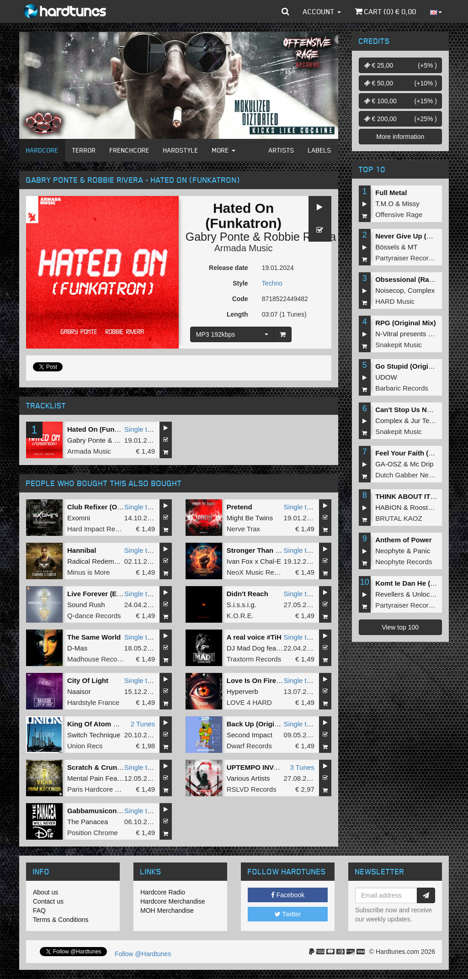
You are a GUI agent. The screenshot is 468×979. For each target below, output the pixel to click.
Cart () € (385, 11)
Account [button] (322, 11)
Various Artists (248, 778)
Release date (228, 267)
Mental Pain (85, 778)
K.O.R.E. (240, 615)
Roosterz (423, 507)
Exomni (78, 518)
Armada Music (243, 248)
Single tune (141, 429)
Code (240, 298)
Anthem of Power (403, 540)
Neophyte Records (403, 562)
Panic (422, 551)
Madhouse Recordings (101, 659)
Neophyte (389, 551)
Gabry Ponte (218, 236)
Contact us (48, 901)
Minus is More (88, 572)
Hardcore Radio (162, 892)
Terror (84, 150)
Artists (281, 150)
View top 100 (400, 627)
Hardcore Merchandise (172, 901)
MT (413, 247)
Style (240, 283)
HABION (388, 507)
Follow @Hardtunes (143, 954)
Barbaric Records (401, 388)
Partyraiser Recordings (410, 258)
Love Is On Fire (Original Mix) (274, 680)
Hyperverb (242, 691)
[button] (285, 11)
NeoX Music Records (259, 572)
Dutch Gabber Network (410, 475)
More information (400, 136)
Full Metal (391, 192)
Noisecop (389, 290)
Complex (421, 290)
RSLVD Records (252, 789)
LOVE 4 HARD (249, 702)
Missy (411, 203)
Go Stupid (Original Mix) (414, 366)
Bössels (387, 247)
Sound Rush (86, 605)
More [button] (223, 150)
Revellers (389, 594)
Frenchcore (129, 150)
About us (45, 892)
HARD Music (395, 301)
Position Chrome (92, 832)
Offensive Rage (398, 214)
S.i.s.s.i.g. (241, 605)
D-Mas (77, 648)
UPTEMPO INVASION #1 (266, 767)
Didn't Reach (247, 594)
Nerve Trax (243, 529)
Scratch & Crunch (96, 767)
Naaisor (79, 691)
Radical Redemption (98, 561)
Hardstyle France (93, 702)
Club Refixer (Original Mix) (110, 507)
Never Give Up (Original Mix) (421, 236)
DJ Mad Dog (246, 648)
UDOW (386, 377)
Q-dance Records (94, 615)
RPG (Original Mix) (405, 323)
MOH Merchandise (167, 910)
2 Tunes (143, 724)
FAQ (39, 910)
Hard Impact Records (99, 529)
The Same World (94, 637)
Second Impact (249, 735)
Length (237, 314)
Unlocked (426, 594)
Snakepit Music (398, 345)
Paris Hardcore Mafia (99, 789)
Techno (272, 283)
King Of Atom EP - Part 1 (107, 724)
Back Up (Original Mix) (263, 724)
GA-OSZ (388, 464)
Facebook (287, 895)
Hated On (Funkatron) (102, 429)
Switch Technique (93, 735)
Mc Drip (422, 464)
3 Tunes (302, 767)
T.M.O (384, 203)
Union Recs (85, 746)
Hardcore (42, 150)
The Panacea (87, 822)
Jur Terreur (427, 420)
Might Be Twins (250, 518)
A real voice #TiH (254, 637)
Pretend (239, 507)
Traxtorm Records (254, 659)
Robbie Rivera (300, 236)
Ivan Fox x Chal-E (254, 561)
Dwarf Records (249, 746)
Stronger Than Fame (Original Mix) (283, 550)
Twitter (288, 914)
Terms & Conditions (60, 919)
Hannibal (81, 550)
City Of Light (87, 680)
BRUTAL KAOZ (398, 518)
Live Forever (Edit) (97, 594)
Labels (319, 150)
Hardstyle (180, 150)
